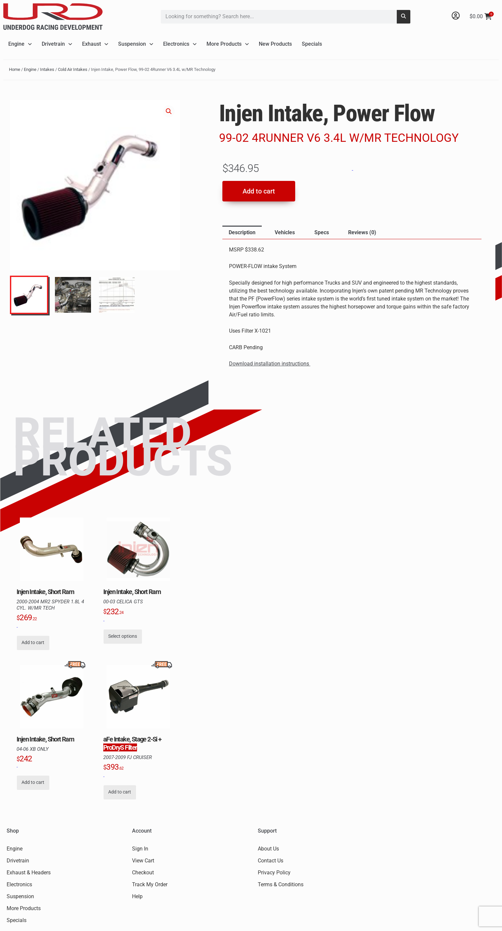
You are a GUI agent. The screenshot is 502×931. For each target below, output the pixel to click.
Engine (20, 44)
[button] (169, 111)
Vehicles (285, 232)
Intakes (47, 69)
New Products (275, 44)
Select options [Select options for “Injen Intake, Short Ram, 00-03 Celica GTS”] (122, 636)
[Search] (403, 17)
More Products (227, 44)
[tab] (242, 233)
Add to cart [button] (33, 642)
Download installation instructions (269, 363)
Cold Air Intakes (72, 69)
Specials (312, 44)
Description (242, 232)
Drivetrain (57, 44)
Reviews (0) (362, 232)
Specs (321, 232)
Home (14, 69)
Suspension (135, 44)
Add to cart (259, 191)
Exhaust (95, 44)
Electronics (180, 44)
